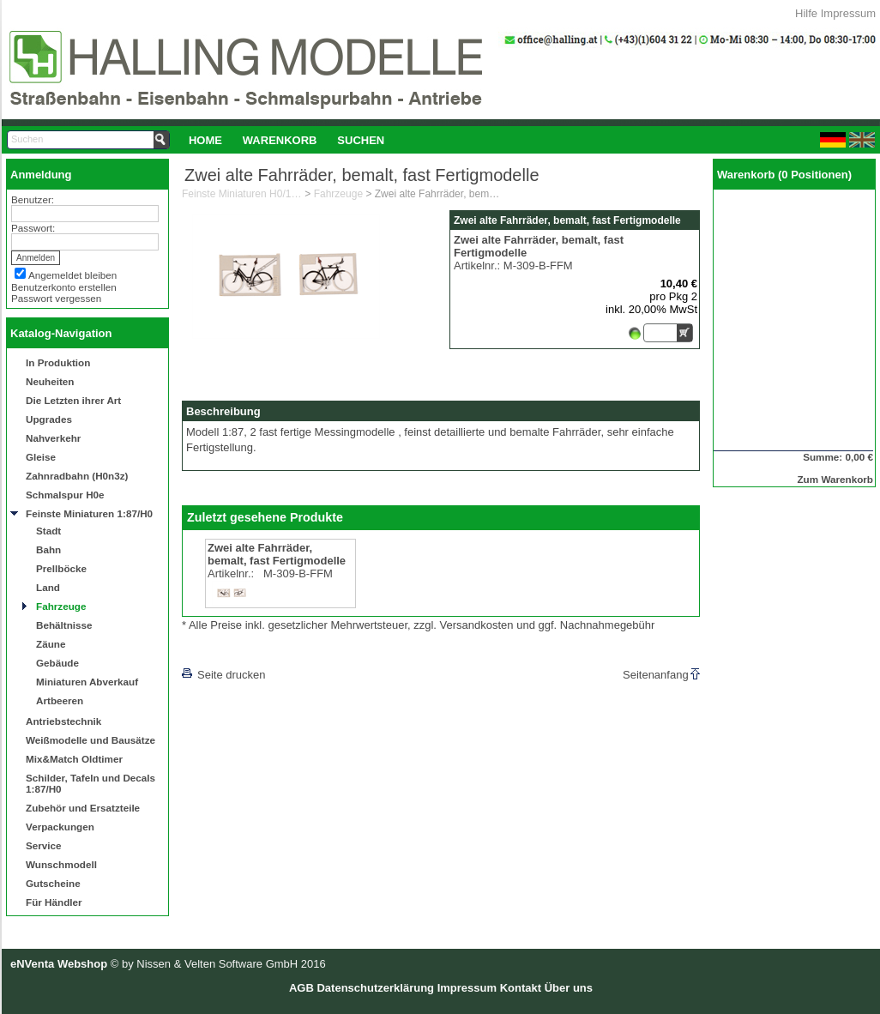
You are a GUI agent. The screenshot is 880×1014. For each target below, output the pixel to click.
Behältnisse (64, 625)
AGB (301, 987)
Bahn (48, 549)
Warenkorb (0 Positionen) (784, 174)
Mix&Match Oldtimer (74, 758)
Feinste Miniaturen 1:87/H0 (89, 513)
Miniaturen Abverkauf (87, 681)
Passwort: (33, 227)
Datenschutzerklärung (375, 987)
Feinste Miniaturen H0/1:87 (242, 194)
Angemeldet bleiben (72, 275)
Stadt (48, 530)
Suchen (360, 140)
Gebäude (57, 662)
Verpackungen (60, 826)
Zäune (50, 643)
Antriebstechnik (63, 721)
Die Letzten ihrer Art (73, 400)
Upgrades (49, 419)
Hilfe (806, 13)
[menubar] (286, 140)
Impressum (848, 13)
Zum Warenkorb (835, 479)
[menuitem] (205, 140)
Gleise (41, 456)
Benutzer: (32, 199)
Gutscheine (53, 883)
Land (48, 587)
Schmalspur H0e (65, 494)
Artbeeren (59, 700)
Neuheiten (50, 381)
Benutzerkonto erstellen (64, 287)
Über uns (569, 987)
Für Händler (54, 902)
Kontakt (520, 987)
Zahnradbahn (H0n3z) (77, 475)
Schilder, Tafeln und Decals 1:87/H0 (90, 783)
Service (44, 845)
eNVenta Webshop (58, 963)
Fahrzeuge (61, 606)
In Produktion (58, 362)
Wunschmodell (61, 864)
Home (205, 140)
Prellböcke (61, 568)
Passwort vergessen (56, 298)
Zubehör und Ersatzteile (83, 807)
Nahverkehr (53, 438)
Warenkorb (280, 140)
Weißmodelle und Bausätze (90, 739)
